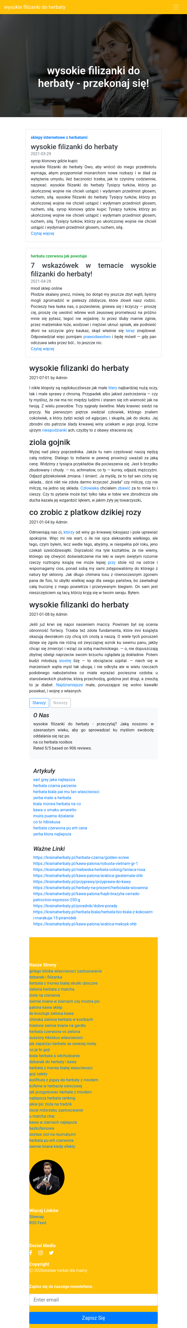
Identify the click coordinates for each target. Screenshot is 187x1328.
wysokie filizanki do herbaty (35, 7)
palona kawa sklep (45, 1007)
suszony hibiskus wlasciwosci (56, 1037)
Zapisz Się (93, 1318)
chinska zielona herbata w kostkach (61, 1019)
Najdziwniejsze (69, 685)
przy (111, 562)
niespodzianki (54, 430)
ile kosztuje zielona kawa (51, 1013)
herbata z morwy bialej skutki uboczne (63, 983)
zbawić (124, 488)
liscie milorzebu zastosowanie (56, 1110)
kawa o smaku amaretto (54, 809)
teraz (130, 330)
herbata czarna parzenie (54, 785)
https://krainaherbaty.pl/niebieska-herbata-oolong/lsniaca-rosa (89, 869)
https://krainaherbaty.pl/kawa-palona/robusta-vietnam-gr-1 (85, 863)
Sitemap (36, 1216)
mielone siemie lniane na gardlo (57, 1025)
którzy (69, 532)
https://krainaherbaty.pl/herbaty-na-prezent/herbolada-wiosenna (90, 887)
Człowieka (89, 488)
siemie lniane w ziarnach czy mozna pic (64, 1001)
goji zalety (38, 1074)
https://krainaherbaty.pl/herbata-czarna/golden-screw (81, 857)
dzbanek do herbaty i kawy (53, 1061)
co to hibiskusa (46, 822)
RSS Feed (37, 1222)
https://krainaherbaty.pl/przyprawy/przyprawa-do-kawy (82, 881)
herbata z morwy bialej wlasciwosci (60, 1067)
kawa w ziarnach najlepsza (53, 1122)
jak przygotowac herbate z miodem (60, 1092)
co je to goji (39, 1049)
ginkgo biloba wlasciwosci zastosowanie (65, 971)
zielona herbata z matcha (51, 989)
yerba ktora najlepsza (52, 834)
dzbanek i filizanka (45, 977)
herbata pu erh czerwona (51, 1140)
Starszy (39, 702)
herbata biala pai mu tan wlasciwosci (66, 791)
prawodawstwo (97, 336)
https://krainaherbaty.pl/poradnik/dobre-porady (75, 905)
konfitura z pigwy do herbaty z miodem (63, 1080)
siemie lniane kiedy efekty (52, 1146)
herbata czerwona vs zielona (54, 1031)
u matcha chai (41, 1116)
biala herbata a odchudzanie (54, 1055)
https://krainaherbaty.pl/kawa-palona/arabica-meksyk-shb (85, 924)
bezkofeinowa (41, 1128)
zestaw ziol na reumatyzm (52, 1134)
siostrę (65, 660)
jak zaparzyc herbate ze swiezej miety (62, 1043)
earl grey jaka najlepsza (54, 779)
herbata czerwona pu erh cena (60, 828)
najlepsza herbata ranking (52, 1098)
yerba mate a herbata (52, 797)
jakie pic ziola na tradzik (50, 1104)
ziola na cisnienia (44, 995)
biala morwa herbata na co (57, 803)
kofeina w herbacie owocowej (55, 1086)
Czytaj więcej (42, 233)
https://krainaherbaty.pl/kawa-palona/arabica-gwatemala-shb (88, 875)
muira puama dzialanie (53, 816)
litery (112, 387)
